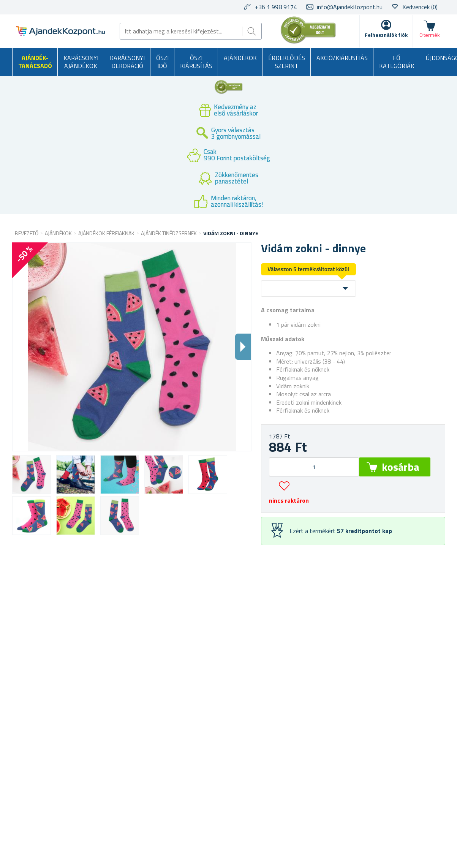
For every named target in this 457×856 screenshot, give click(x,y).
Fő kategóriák (396, 62)
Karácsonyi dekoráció (127, 62)
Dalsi (243, 347)
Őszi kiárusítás (196, 62)
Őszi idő (162, 62)
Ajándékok (240, 57)
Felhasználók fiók (386, 35)
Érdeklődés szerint (286, 62)
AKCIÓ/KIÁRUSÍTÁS (342, 57)
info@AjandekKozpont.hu (350, 6)
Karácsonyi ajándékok (80, 62)
